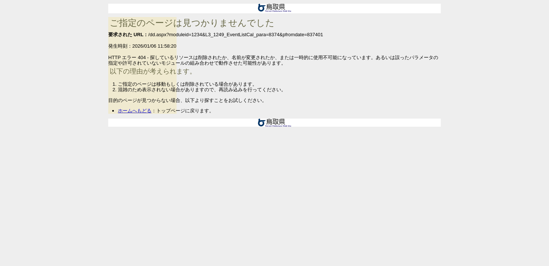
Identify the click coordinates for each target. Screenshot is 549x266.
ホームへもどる (134, 110)
